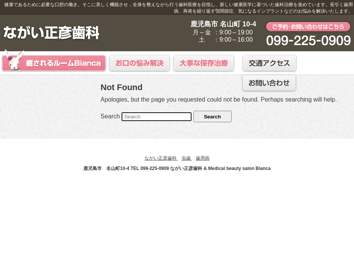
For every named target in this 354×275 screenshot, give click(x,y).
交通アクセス (269, 63)
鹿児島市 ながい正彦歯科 (51, 33)
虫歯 (187, 158)
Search (110, 116)
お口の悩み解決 (140, 63)
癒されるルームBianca (54, 60)
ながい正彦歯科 (161, 158)
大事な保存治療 (204, 63)
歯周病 (202, 158)
